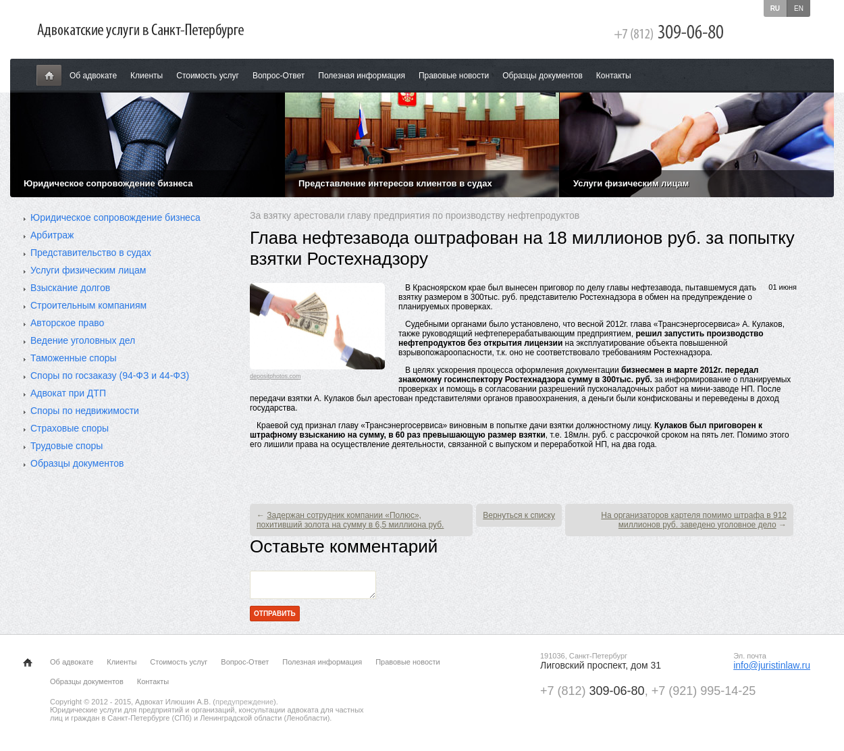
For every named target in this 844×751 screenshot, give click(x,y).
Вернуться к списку (519, 515)
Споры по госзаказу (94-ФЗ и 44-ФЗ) (109, 375)
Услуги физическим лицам (88, 270)
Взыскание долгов (70, 287)
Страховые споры (69, 428)
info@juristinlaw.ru (771, 669)
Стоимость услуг (207, 75)
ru (775, 8)
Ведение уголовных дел (82, 340)
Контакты (613, 75)
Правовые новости (454, 75)
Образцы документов (542, 75)
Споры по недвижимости (84, 410)
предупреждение (244, 706)
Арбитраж (52, 235)
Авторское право (67, 322)
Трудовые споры (66, 445)
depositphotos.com (275, 376)
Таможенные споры (73, 358)
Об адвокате (93, 75)
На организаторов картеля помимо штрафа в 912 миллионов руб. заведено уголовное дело (694, 520)
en (798, 8)
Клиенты (146, 75)
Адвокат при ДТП (68, 393)
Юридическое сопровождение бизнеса (115, 217)
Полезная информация (361, 75)
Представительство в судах (90, 252)
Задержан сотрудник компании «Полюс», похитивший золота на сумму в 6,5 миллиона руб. (350, 520)
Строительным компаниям (88, 305)
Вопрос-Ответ (279, 75)
